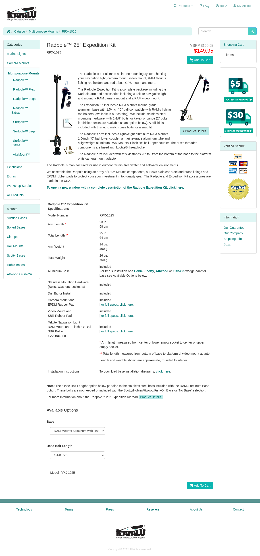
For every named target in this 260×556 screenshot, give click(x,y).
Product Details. (151, 397)
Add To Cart (200, 60)
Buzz (227, 244)
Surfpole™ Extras (19, 143)
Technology (24, 509)
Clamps (12, 237)
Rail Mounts (15, 246)
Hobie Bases (16, 265)
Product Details (194, 131)
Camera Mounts (18, 63)
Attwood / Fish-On (19, 274)
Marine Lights (16, 54)
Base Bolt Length (59, 446)
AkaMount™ (20, 154)
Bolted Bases (16, 227)
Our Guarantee (234, 227)
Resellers (152, 509)
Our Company (233, 233)
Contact (238, 509)
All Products (15, 195)
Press (110, 509)
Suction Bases (17, 218)
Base (50, 421)
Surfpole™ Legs (23, 131)
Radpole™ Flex (23, 89)
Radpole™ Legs (23, 99)
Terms (69, 509)
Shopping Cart (234, 44)
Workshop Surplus (19, 185)
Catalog (19, 31)
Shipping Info (233, 239)
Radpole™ (19, 80)
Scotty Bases (16, 255)
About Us (196, 509)
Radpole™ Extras (19, 110)
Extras (11, 176)
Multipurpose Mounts (43, 31)
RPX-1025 (69, 31)
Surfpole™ (19, 122)
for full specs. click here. (117, 304)
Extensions (14, 167)
